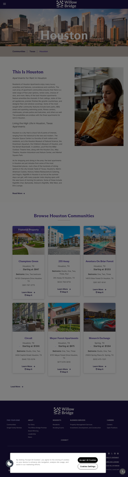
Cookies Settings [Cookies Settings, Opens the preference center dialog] (87, 466)
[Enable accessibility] (123, 471)
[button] (10, 464)
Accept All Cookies (87, 460)
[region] (58, 463)
